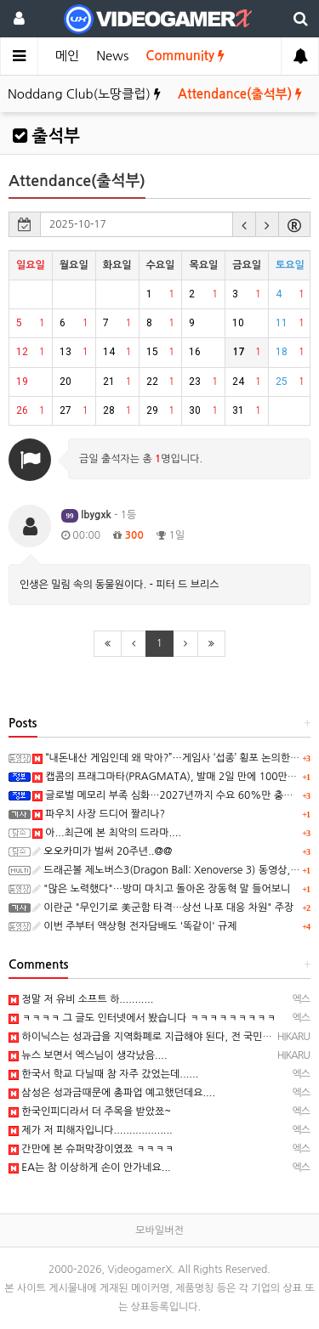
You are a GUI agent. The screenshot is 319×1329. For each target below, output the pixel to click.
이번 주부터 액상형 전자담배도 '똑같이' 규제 (134, 926)
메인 (67, 55)
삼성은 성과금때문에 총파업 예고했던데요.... (112, 1093)
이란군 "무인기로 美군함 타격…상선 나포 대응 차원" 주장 (162, 907)
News (112, 55)
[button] (244, 224)
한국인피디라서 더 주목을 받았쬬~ (90, 1111)
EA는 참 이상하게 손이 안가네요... (90, 1167)
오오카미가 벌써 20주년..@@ (102, 851)
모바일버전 (159, 1230)
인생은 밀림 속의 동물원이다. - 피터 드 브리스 (119, 585)
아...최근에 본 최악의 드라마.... (106, 833)
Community (185, 55)
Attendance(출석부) (240, 94)
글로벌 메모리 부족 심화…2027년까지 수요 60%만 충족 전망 (173, 795)
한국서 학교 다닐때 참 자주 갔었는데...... (103, 1074)
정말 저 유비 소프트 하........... (81, 999)
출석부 (46, 135)
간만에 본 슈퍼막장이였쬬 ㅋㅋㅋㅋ (91, 1149)
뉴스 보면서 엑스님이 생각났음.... (88, 1055)
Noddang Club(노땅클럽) (84, 94)
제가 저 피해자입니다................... (91, 1130)
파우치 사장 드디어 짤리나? (98, 814)
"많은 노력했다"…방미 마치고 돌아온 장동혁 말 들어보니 (161, 889)
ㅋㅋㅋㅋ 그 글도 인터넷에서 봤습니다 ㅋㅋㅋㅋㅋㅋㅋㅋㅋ (142, 1018)
